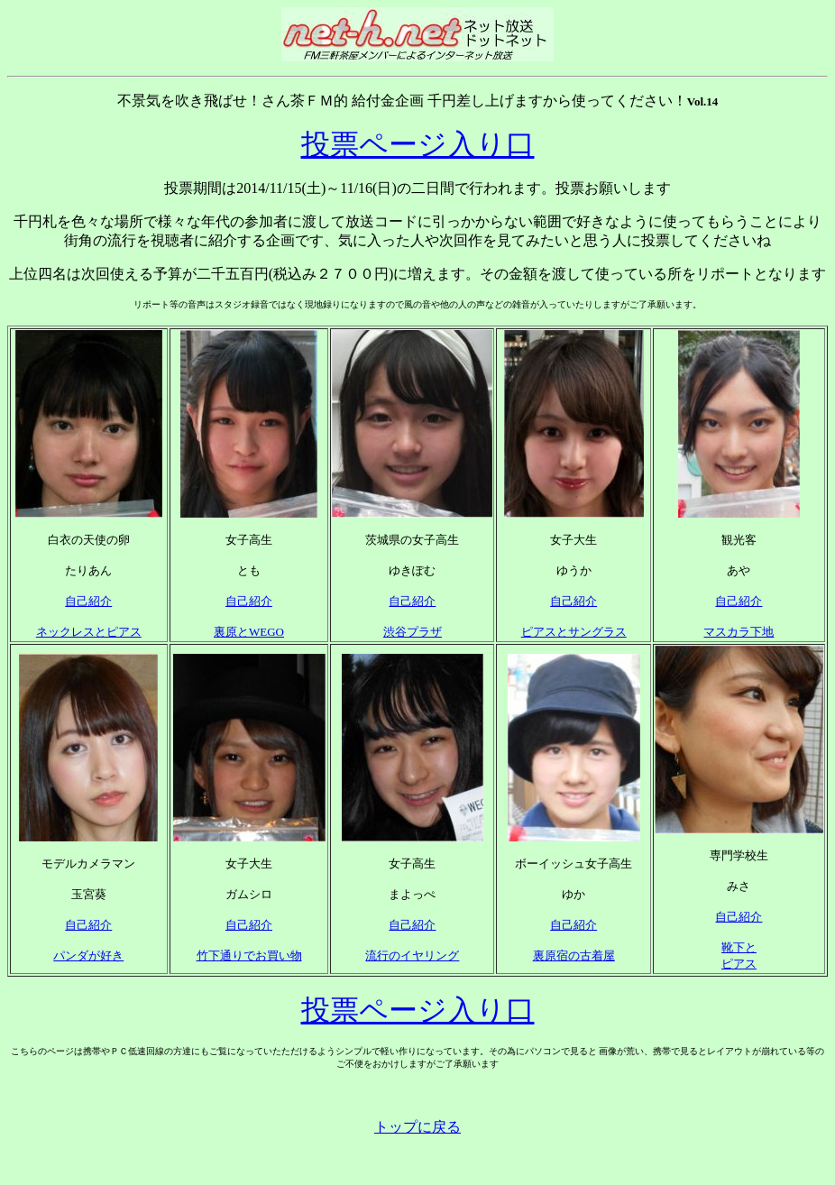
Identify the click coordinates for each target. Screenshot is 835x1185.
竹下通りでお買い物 (249, 955)
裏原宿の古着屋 (574, 955)
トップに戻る (417, 1126)
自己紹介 (88, 601)
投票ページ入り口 (418, 144)
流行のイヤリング (412, 955)
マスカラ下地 (738, 631)
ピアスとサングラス (574, 631)
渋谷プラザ (412, 631)
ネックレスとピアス (89, 631)
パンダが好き (88, 955)
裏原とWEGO (249, 631)
